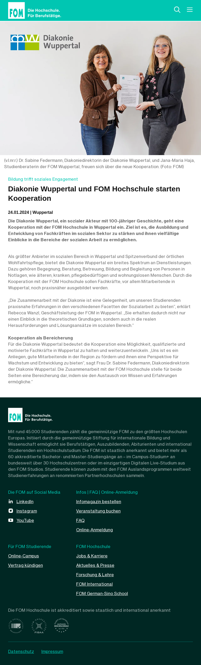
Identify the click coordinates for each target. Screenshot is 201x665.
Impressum (52, 651)
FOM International (94, 584)
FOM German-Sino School (102, 593)
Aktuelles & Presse (95, 565)
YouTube (25, 520)
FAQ (80, 520)
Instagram (26, 511)
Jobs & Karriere (92, 555)
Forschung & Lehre (95, 574)
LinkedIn (25, 501)
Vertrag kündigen (25, 565)
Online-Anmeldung (94, 529)
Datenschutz (21, 651)
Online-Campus (23, 555)
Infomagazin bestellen (98, 501)
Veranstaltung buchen (98, 511)
